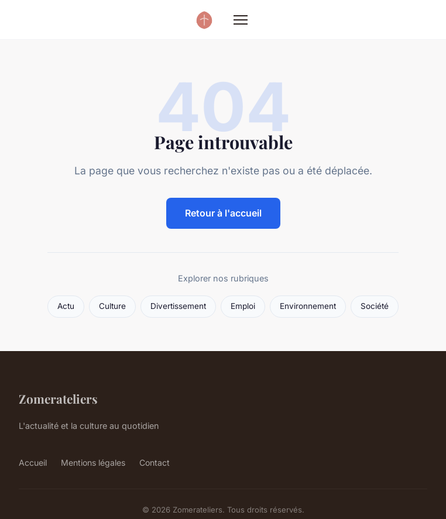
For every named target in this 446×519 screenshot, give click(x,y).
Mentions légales (93, 463)
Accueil (33, 463)
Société (375, 306)
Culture (112, 306)
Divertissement (178, 306)
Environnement (308, 306)
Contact (154, 463)
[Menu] (240, 20)
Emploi (243, 306)
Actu (65, 306)
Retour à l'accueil (223, 213)
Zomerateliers (58, 398)
